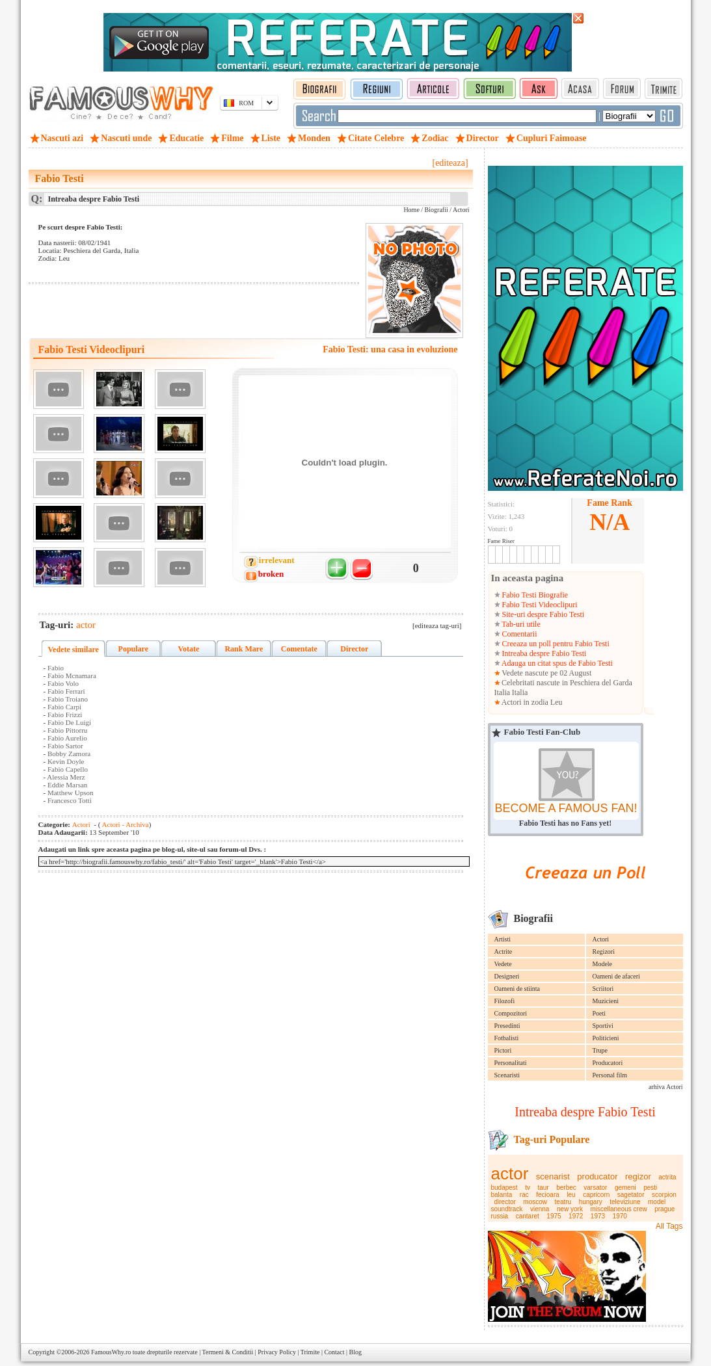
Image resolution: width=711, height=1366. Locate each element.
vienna (539, 1209)
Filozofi (504, 1001)
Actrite (503, 951)
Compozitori (511, 1013)
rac (524, 1194)
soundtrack (507, 1209)
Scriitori (603, 988)
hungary (590, 1201)
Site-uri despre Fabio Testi (542, 614)
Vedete (503, 963)
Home (411, 209)
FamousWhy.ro (111, 1352)
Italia (502, 692)
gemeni (625, 1187)
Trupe (600, 1050)
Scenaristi (507, 1075)
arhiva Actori (665, 1086)
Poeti (599, 1013)
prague (664, 1209)
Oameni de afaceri (616, 976)
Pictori (503, 1050)
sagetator (631, 1194)
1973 (598, 1216)
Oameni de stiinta (517, 988)
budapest (504, 1187)
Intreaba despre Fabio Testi (543, 653)
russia (500, 1216)
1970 (620, 1216)
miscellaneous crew (618, 1209)
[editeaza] (450, 163)
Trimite (310, 1352)
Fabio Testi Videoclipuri (539, 604)
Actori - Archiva (124, 824)
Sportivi (603, 1025)
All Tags (669, 1226)
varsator (595, 1187)
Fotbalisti (506, 1038)
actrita (667, 1177)
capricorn (596, 1194)
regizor (638, 1176)
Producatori (608, 1062)
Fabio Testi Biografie (534, 594)
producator (597, 1176)
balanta (502, 1194)
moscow (535, 1201)
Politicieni (606, 1038)
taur (542, 1187)
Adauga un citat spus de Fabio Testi (556, 663)
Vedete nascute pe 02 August (546, 672)
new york (570, 1209)
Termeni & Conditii (228, 1352)
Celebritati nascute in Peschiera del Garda (567, 682)
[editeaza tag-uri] (436, 625)
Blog (355, 1352)
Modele (603, 963)
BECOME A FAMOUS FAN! (565, 808)
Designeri (507, 976)
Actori (601, 939)
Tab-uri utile (520, 624)
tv (527, 1187)
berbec (566, 1187)
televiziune (625, 1201)
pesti (650, 1187)
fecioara (547, 1194)
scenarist (553, 1176)
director (505, 1201)
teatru (563, 1201)
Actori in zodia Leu (531, 702)
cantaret (527, 1216)
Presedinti (507, 1025)
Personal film (610, 1075)
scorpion (664, 1194)
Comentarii (518, 633)
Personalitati (510, 1062)
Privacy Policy (277, 1352)
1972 (576, 1216)
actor (510, 1173)
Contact (334, 1352)
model (656, 1201)
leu (571, 1194)
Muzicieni (606, 1001)
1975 (553, 1216)
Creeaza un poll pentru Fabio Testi (555, 643)
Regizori (604, 951)
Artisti (502, 939)
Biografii (436, 209)
